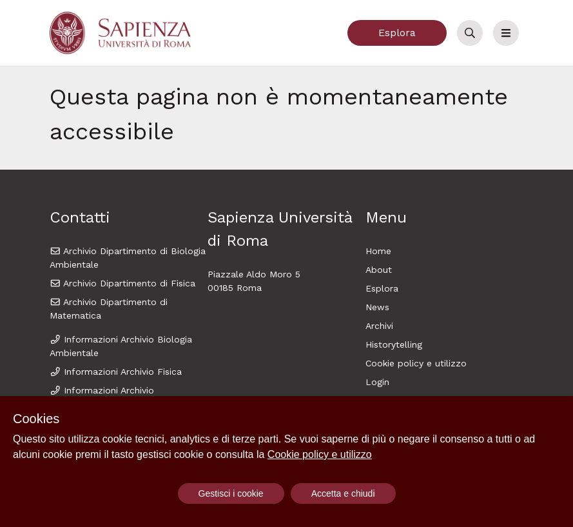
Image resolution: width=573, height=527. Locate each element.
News (377, 307)
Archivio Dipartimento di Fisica (123, 283)
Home (378, 251)
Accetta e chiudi (343, 493)
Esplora (397, 32)
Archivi (379, 326)
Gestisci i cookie (231, 493)
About (378, 269)
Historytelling (393, 344)
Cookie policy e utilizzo (416, 363)
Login (377, 382)
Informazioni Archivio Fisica (116, 371)
